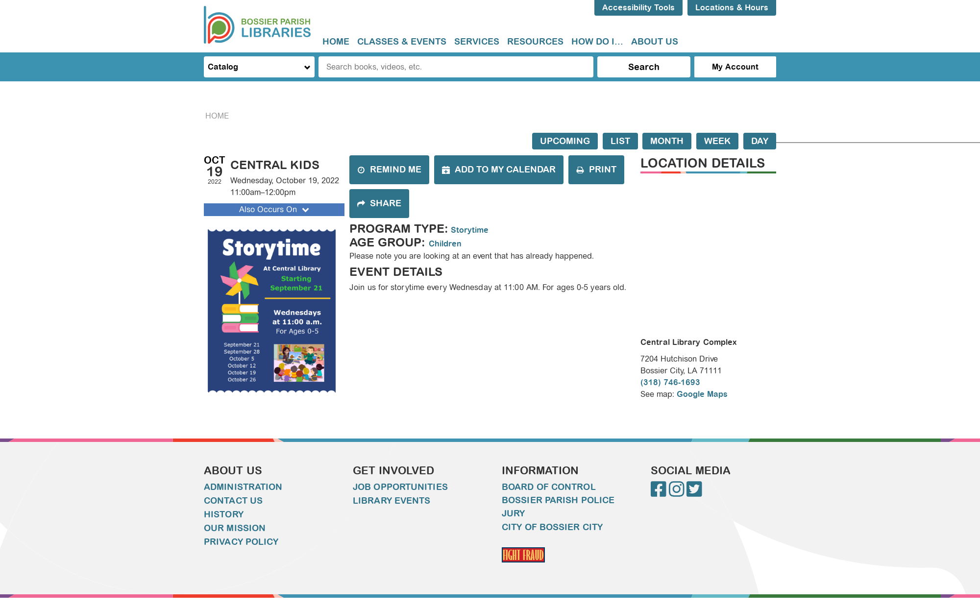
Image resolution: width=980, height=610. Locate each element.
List (620, 141)
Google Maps (702, 394)
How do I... (597, 41)
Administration (243, 487)
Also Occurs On (275, 209)
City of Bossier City (552, 527)
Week (717, 141)
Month (667, 141)
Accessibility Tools (638, 7)
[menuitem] (335, 41)
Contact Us (233, 500)
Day (759, 141)
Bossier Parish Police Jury (558, 507)
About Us (654, 41)
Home (335, 41)
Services (476, 41)
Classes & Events (401, 41)
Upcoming (565, 141)
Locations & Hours (731, 7)
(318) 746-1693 (670, 382)
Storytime (470, 230)
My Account (735, 67)
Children (445, 243)
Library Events (391, 500)
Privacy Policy (241, 542)
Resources (535, 41)
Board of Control (549, 487)
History (224, 514)
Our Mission (235, 528)
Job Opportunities (400, 487)
